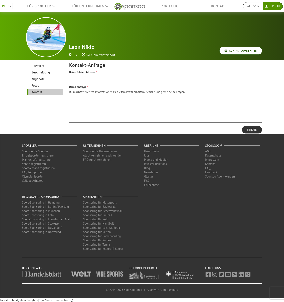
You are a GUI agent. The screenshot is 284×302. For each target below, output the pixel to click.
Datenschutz (213, 155)
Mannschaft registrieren (37, 160)
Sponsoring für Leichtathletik (101, 228)
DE (4, 6)
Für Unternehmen (90, 6)
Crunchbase (151, 185)
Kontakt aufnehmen (241, 50)
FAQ (208, 168)
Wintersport (107, 55)
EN (9, 6)
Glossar (148, 176)
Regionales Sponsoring (41, 197)
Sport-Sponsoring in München (41, 211)
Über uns (151, 145)
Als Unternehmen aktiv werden (102, 155)
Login (253, 6)
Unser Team (151, 151)
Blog (147, 168)
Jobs (146, 155)
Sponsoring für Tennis (96, 244)
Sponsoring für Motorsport (99, 202)
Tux (74, 55)
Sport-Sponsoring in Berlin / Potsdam (45, 207)
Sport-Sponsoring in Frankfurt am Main (46, 219)
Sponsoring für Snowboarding (102, 236)
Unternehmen (94, 145)
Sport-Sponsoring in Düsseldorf (42, 228)
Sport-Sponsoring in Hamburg (41, 202)
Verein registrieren (34, 164)
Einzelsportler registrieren (38, 155)
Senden (252, 129)
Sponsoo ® (213, 145)
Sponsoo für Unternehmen (100, 151)
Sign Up (273, 6)
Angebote (38, 79)
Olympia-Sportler (33, 176)
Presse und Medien (156, 160)
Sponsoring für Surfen (97, 240)
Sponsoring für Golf (95, 219)
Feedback (211, 172)
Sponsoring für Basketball (99, 207)
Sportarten (92, 197)
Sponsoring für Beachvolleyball (102, 211)
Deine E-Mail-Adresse (82, 72)
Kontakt (218, 6)
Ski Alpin (92, 55)
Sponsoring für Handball (98, 223)
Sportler (29, 145)
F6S (146, 181)
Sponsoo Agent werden (220, 176)
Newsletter (151, 172)
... (14, 6)
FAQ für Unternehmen (97, 160)
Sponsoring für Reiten (97, 232)
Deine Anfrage (77, 87)
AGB (208, 151)
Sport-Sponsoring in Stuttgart (40, 223)
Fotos (35, 85)
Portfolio (170, 6)
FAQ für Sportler (32, 172)
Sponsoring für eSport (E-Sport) (103, 249)
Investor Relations (155, 164)
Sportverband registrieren (38, 168)
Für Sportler (41, 6)
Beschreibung (40, 72)
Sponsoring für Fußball (97, 215)
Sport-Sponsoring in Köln (38, 215)
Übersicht (37, 66)
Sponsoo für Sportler (35, 151)
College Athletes (32, 181)
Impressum (212, 160)
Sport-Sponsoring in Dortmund (41, 232)
